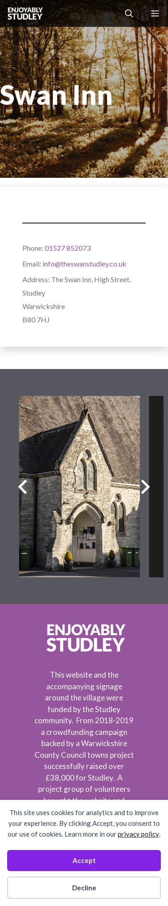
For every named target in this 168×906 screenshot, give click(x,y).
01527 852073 (67, 248)
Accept (84, 860)
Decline (84, 888)
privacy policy (138, 834)
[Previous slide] (22, 486)
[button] (129, 13)
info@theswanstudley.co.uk (84, 263)
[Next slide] (145, 486)
